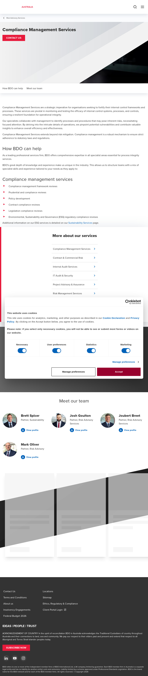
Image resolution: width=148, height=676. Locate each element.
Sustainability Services (80, 222)
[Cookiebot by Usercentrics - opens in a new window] (127, 302)
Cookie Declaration (114, 318)
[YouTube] (14, 658)
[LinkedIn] (6, 658)
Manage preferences (123, 362)
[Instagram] (23, 658)
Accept (119, 371)
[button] (13, 38)
